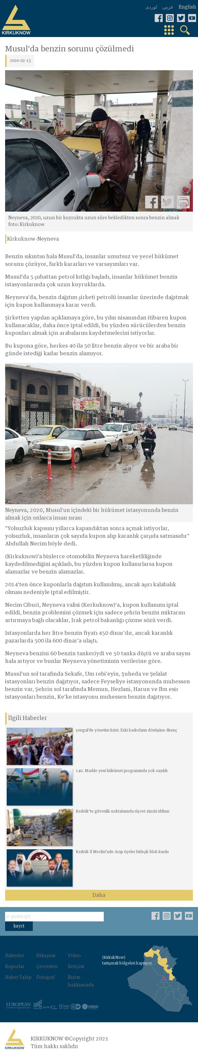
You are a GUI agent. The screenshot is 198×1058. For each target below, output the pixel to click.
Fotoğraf (45, 977)
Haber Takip (18, 977)
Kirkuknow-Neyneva (33, 239)
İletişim (76, 966)
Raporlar (15, 966)
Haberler (14, 956)
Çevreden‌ (47, 966)
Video (74, 956)
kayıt (19, 926)
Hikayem (46, 956)
